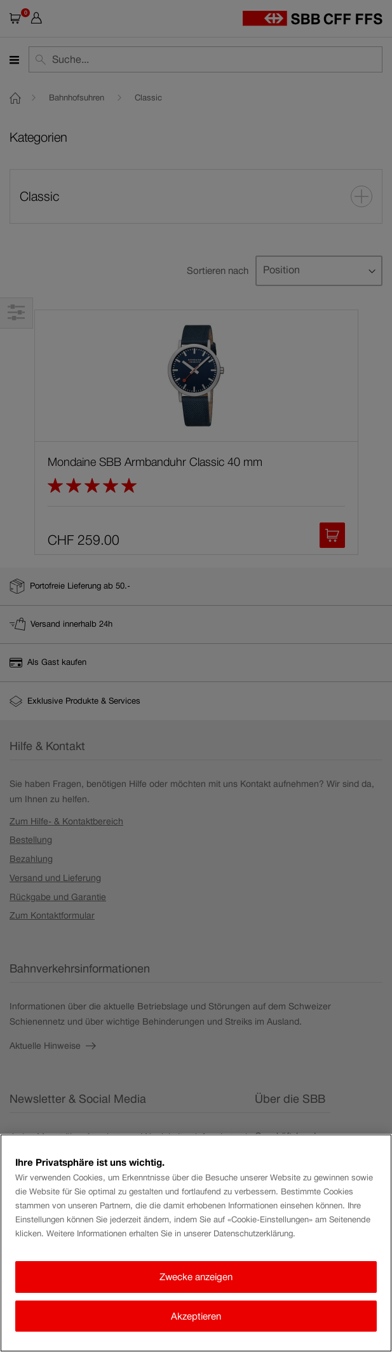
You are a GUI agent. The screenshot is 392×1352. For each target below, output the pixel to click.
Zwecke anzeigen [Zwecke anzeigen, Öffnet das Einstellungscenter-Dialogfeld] (196, 1276)
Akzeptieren (196, 1316)
